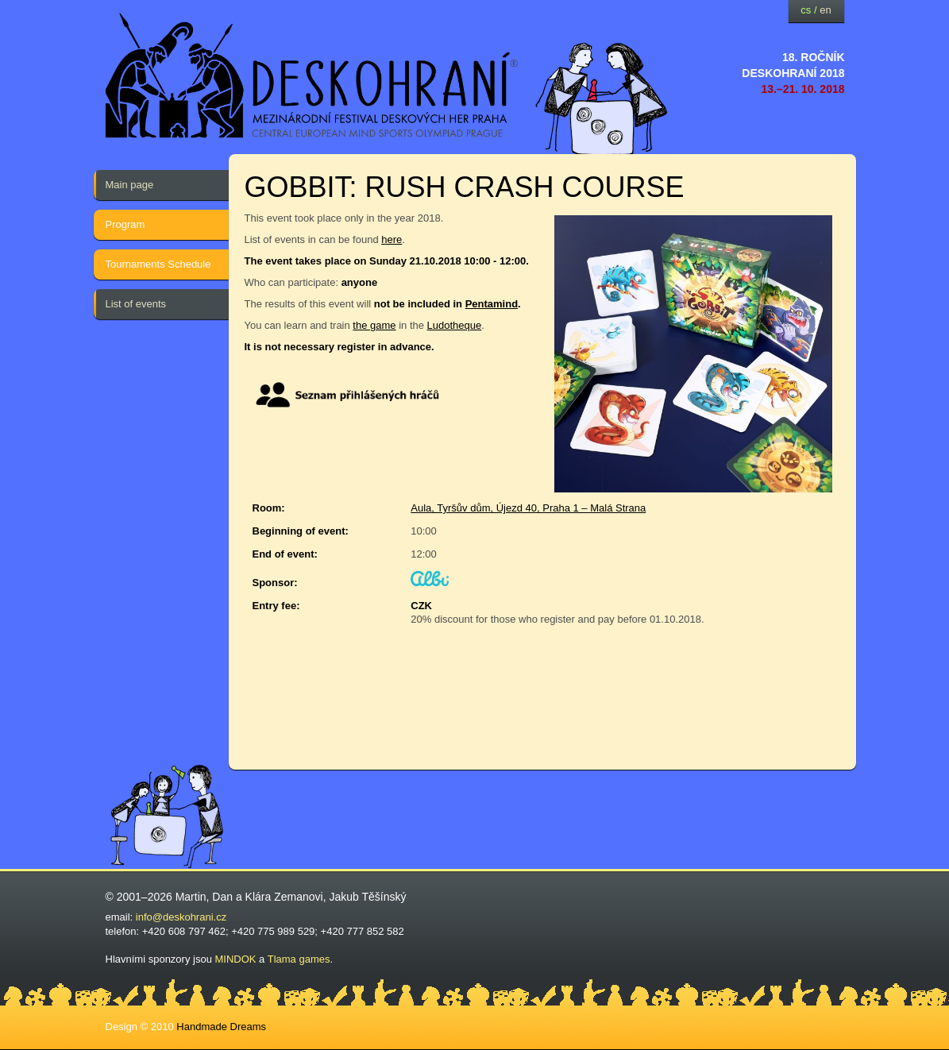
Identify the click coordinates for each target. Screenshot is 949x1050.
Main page (130, 185)
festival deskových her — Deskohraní (312, 76)
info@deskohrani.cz (181, 917)
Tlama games (299, 959)
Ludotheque (454, 325)
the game (374, 325)
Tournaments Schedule (158, 264)
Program (125, 224)
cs (805, 10)
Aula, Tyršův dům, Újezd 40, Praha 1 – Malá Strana (528, 508)
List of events (136, 304)
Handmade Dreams (221, 1027)
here (391, 239)
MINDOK (236, 959)
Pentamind (491, 304)
